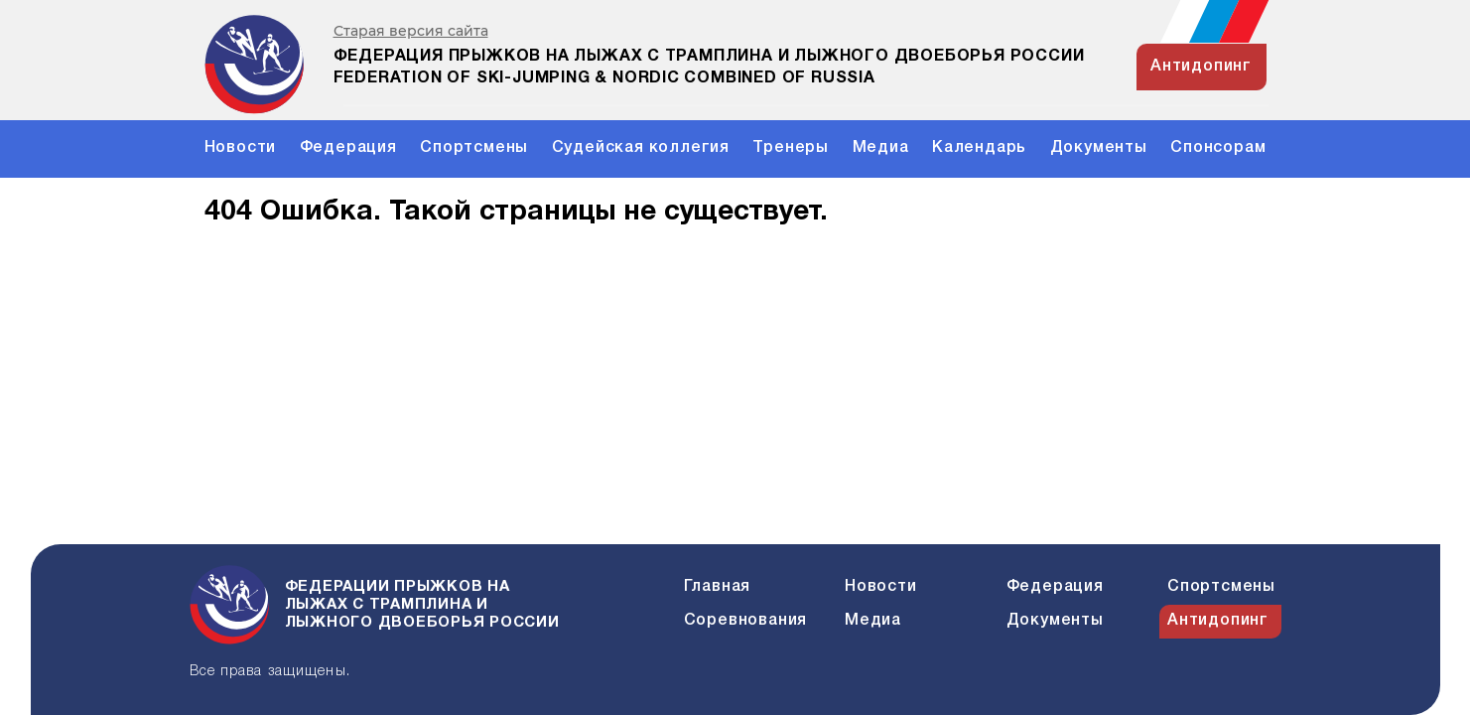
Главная (717, 587)
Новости (240, 148)
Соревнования (746, 621)
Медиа (881, 148)
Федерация (348, 148)
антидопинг (1201, 66)
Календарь (979, 148)
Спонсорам (1218, 148)
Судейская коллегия (641, 148)
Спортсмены (474, 148)
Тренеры (790, 148)
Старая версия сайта (411, 31)
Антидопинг (1218, 621)
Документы (1098, 148)
